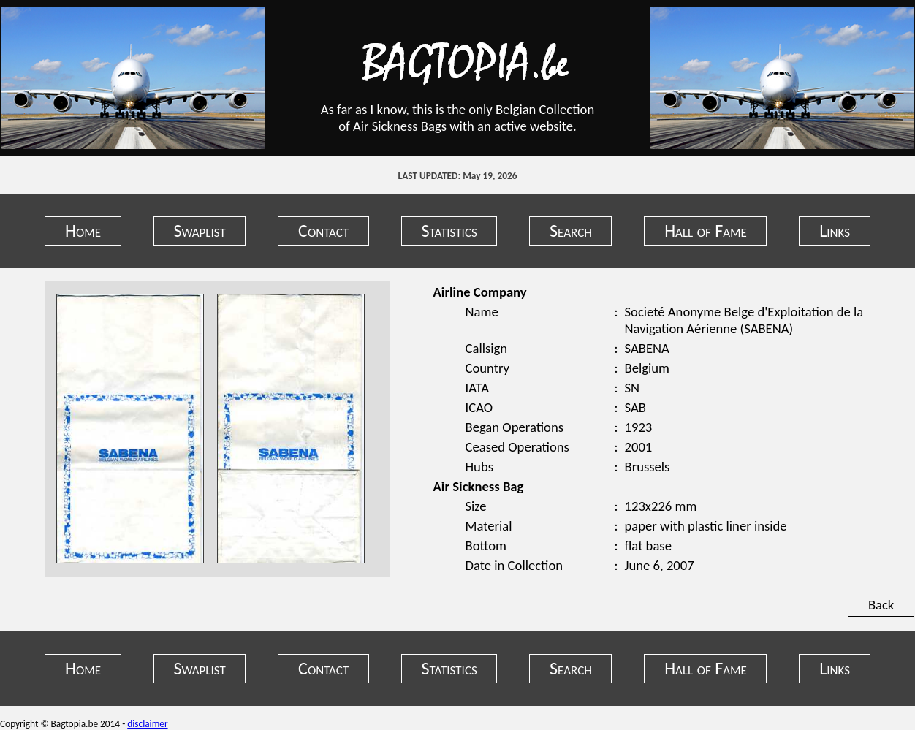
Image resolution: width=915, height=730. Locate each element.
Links (834, 230)
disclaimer (147, 724)
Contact (323, 230)
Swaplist (199, 230)
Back (881, 604)
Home (83, 230)
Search (571, 230)
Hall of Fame (705, 230)
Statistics (449, 230)
